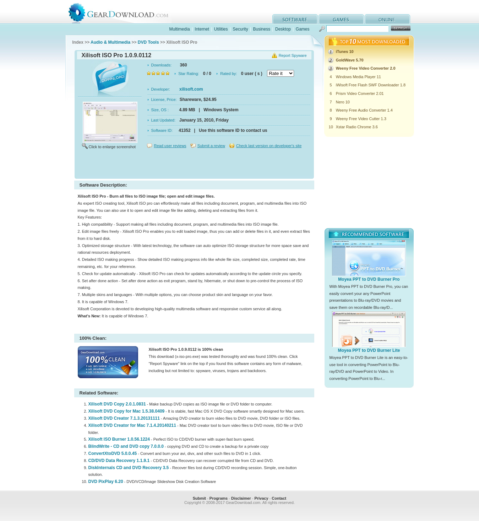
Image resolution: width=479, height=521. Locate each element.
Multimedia (179, 29)
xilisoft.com (191, 89)
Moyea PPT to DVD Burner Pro (368, 279)
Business (261, 29)
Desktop (283, 29)
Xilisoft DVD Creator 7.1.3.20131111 (124, 418)
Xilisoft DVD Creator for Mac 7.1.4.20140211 (132, 425)
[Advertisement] (194, 165)
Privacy (261, 498)
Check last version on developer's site (268, 146)
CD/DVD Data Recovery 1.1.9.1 (119, 460)
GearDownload (124, 12)
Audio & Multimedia (110, 42)
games (341, 19)
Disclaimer (241, 498)
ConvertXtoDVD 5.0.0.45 (112, 453)
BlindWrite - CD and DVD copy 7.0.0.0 (126, 446)
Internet (202, 29)
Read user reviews (170, 146)
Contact (279, 498)
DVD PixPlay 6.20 (105, 481)
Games (303, 29)
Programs (218, 498)
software (295, 19)
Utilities (221, 29)
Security (240, 29)
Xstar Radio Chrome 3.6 (357, 127)
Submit (199, 498)
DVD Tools (148, 42)
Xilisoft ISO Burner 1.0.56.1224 (119, 439)
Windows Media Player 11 (358, 77)
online (387, 19)
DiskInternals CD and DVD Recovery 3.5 (128, 467)
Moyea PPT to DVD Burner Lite (369, 350)
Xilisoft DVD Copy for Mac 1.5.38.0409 (126, 411)
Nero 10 (343, 102)
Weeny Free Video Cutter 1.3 (361, 119)
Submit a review (211, 146)
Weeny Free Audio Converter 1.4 (364, 110)
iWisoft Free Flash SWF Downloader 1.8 (370, 85)
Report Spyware (293, 55)
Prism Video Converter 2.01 (360, 93)
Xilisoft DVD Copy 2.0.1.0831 (117, 404)
